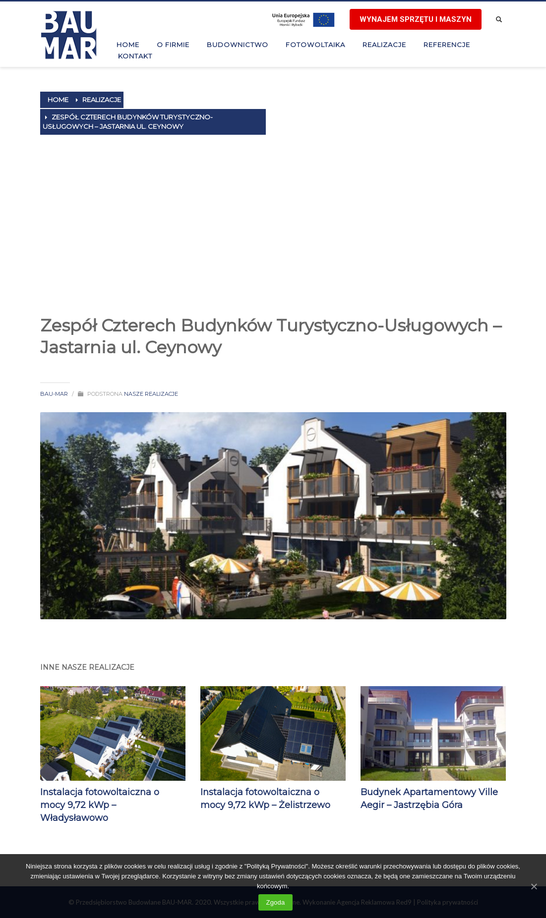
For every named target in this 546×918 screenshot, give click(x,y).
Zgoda (275, 902)
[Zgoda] (534, 886)
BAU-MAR (54, 393)
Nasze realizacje (151, 393)
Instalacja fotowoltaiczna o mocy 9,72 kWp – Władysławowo (99, 805)
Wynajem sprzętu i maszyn (416, 19)
